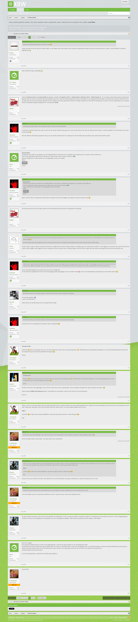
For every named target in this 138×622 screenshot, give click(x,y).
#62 (128, 92)
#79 (128, 564)
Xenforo (22, 617)
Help (112, 617)
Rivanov (12, 472)
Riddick (12, 108)
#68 (128, 256)
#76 (128, 482)
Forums (20, 9)
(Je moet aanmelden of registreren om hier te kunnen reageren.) (116, 598)
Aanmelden (125, 1)
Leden (27, 9)
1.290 (18, 168)
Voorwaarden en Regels (118, 620)
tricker (11, 246)
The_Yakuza (13, 82)
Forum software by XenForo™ (20, 620)
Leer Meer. (91, 22)
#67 (128, 229)
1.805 (18, 86)
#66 (128, 203)
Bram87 (12, 384)
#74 (128, 426)
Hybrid (35, 29)
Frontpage (12, 9)
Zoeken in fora (14, 13)
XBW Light (11, 617)
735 (18, 113)
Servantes (12, 135)
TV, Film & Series (21, 29)
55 (38, 37)
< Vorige (19, 37)
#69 (128, 285)
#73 (128, 400)
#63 (128, 118)
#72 (128, 367)
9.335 (18, 139)
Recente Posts (24, 13)
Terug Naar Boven (123, 617)
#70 (128, 312)
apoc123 (12, 302)
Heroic (11, 164)
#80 (128, 593)
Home (115, 617)
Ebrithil (11, 53)
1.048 (18, 57)
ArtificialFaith (13, 443)
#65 (128, 174)
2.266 (18, 450)
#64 (128, 147)
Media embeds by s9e (38, 620)
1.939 (18, 306)
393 (18, 388)
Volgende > (43, 37)
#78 (128, 538)
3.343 (18, 250)
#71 (128, 341)
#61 (128, 65)
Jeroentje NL (13, 357)
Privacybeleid (127, 620)
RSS (128, 617)
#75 (128, 455)
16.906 (17, 476)
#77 (128, 511)
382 (18, 362)
